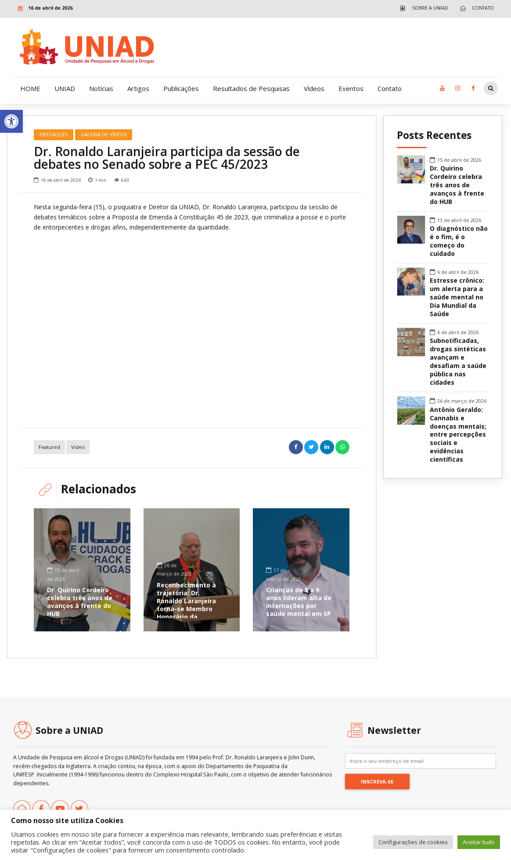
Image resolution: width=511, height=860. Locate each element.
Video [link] (78, 447)
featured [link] (49, 447)
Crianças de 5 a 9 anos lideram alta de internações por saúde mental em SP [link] (298, 602)
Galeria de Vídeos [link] (104, 134)
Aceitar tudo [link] (479, 842)
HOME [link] (30, 88)
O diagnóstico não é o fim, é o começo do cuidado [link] (459, 241)
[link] (11, 121)
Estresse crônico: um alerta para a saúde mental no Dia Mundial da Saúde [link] (457, 297)
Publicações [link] (181, 88)
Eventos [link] (350, 88)
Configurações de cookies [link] (413, 842)
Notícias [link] (101, 88)
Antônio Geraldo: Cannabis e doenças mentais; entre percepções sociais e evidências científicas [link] (458, 435)
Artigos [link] (138, 88)
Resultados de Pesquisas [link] (251, 88)
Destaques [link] (54, 134)
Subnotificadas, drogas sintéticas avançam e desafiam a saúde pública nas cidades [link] (458, 361)
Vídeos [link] (314, 88)
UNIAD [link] (64, 88)
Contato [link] (390, 88)
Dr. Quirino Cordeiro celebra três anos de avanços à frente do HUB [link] (79, 602)
